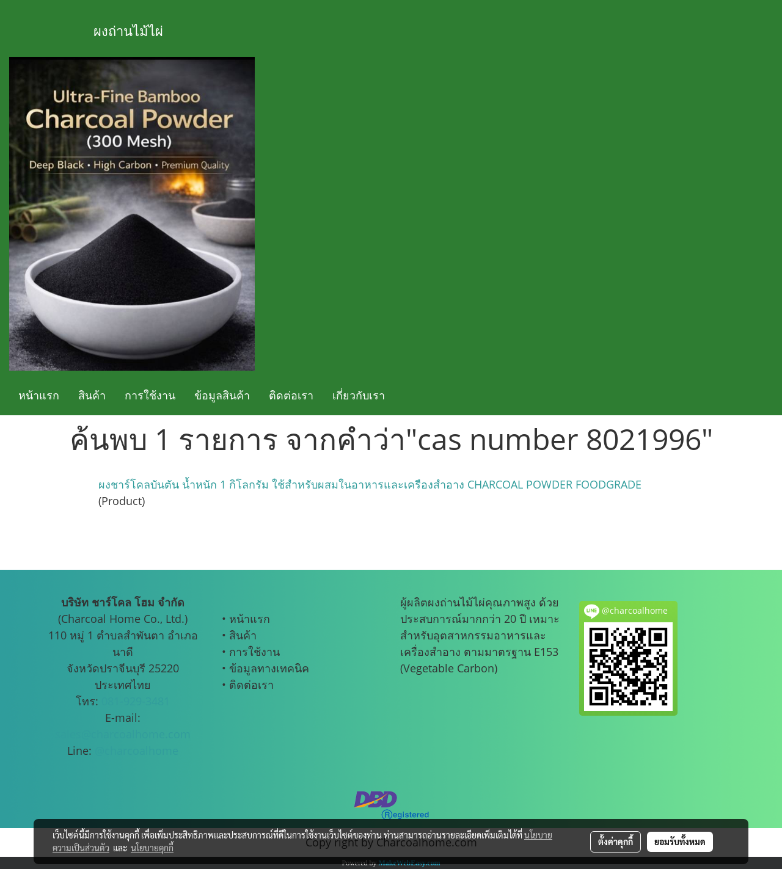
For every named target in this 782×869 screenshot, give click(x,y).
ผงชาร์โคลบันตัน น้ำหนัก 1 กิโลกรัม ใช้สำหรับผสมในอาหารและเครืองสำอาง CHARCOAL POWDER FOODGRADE (369, 484)
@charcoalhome (136, 750)
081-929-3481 (135, 701)
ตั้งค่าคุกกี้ (615, 841)
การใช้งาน (150, 395)
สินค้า (92, 395)
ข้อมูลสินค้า (222, 395)
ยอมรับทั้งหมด (680, 841)
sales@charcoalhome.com (123, 734)
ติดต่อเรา (291, 395)
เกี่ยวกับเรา (358, 395)
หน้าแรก (38, 395)
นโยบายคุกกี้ (152, 847)
